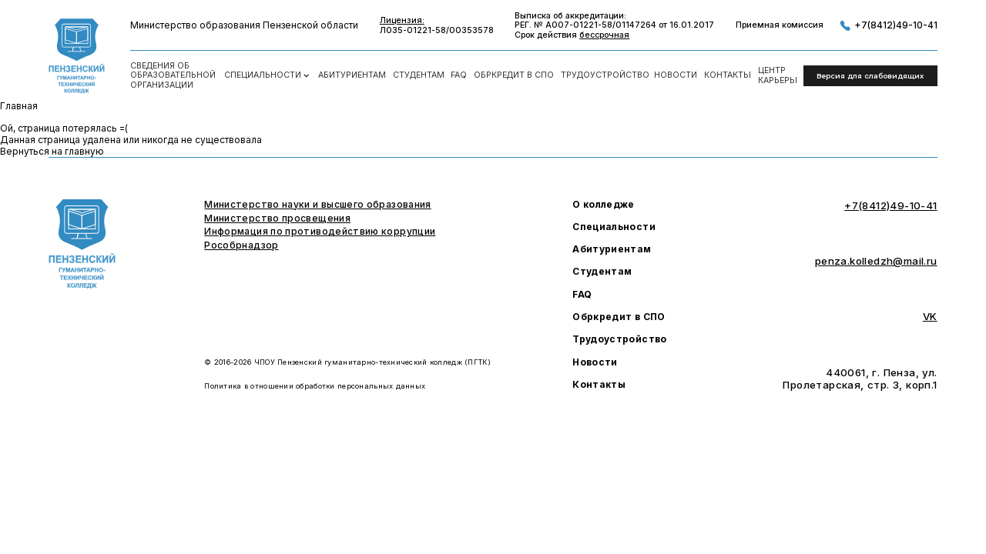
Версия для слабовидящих (870, 76)
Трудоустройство (604, 75)
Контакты (727, 75)
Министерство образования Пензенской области (244, 25)
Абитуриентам (352, 75)
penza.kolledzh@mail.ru (876, 261)
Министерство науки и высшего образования (317, 204)
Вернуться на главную (52, 151)
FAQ (459, 75)
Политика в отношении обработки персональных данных (314, 386)
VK (930, 316)
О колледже (603, 204)
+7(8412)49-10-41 (888, 25)
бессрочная (604, 35)
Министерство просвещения (277, 218)
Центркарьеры (777, 75)
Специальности (267, 76)
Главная (19, 106)
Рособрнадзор (241, 245)
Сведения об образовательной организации (173, 76)
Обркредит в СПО (514, 75)
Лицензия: (402, 20)
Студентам (418, 75)
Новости (675, 75)
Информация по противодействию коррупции (319, 231)
